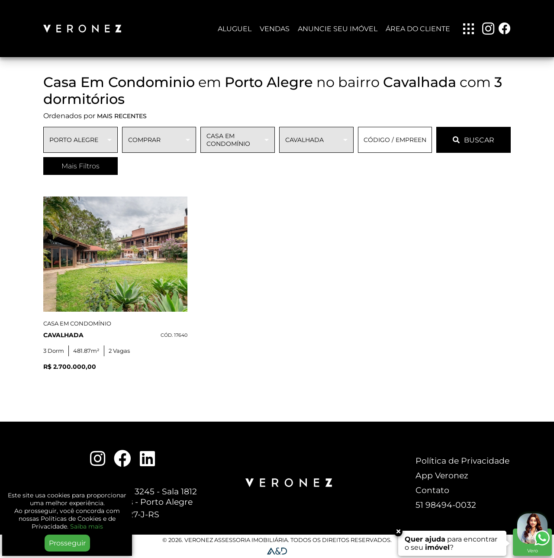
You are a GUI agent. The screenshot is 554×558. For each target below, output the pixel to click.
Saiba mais (86, 526)
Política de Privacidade (462, 460)
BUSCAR (473, 140)
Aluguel (234, 29)
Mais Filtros (80, 166)
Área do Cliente (418, 29)
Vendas (275, 29)
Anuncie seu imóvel (337, 29)
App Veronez (442, 475)
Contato (432, 490)
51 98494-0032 (446, 505)
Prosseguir (67, 543)
